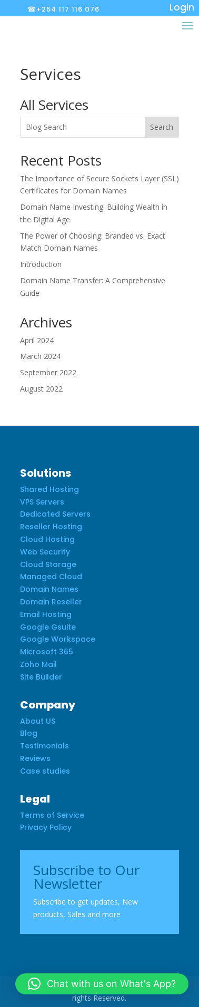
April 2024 (37, 340)
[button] (101, 983)
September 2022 (48, 372)
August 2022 (41, 389)
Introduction (41, 264)
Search (161, 127)
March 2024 (40, 356)
